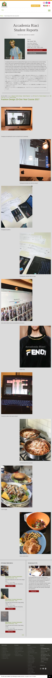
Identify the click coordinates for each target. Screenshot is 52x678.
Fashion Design (32, 53)
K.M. (14, 582)
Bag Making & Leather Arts (12, 606)
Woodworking (20, 606)
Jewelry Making (31, 650)
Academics (4, 650)
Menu (3, 10)
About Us (4, 647)
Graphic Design (31, 659)
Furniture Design (31, 658)
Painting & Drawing (32, 647)
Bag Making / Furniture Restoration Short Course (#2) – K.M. (13, 600)
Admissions (4, 648)
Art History (30, 648)
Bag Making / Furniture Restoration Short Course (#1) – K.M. (13, 623)
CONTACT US (5, 658)
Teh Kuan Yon (36, 96)
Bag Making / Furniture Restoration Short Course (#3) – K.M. (13, 577)
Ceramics (30, 664)
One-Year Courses (19, 647)
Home (2, 15)
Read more (10, 586)
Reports (13, 96)
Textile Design (31, 662)
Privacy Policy (44, 662)
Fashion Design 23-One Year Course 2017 (20, 99)
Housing (4, 652)
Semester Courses (19, 648)
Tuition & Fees (5, 651)
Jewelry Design (31, 651)
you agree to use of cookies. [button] (30, 676)
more (23, 634)
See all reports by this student (35, 50)
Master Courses (18, 650)
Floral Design (31, 671)
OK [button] (49, 676)
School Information (6, 655)
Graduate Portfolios (6, 654)
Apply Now (36, 5)
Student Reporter (26, 96)
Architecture (30, 655)
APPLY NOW (5, 657)
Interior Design (31, 657)
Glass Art (30, 665)
